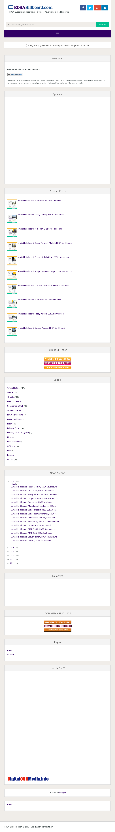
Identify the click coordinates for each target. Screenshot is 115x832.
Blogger (62, 792)
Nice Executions (14, 441)
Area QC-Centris (14, 401)
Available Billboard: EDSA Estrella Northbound (31, 525)
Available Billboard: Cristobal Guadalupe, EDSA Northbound (43, 285)
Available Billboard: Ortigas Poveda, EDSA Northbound (41, 328)
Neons (10, 437)
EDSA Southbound (15, 419)
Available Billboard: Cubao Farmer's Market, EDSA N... (34, 513)
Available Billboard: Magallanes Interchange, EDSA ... (33, 506)
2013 (12, 555)
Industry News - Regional (18, 432)
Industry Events (14, 428)
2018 (12, 481)
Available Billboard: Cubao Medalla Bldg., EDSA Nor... (34, 510)
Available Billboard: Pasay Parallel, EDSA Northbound (41, 313)
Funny (10, 423)
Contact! (10, 654)
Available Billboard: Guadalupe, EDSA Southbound (39, 299)
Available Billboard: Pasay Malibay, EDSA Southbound (41, 214)
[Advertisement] (17, 141)
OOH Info (11, 446)
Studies (10, 459)
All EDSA (11, 397)
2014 (12, 551)
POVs (9, 450)
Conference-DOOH (15, 406)
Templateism (47, 827)
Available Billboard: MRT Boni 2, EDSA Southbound (40, 229)
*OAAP (10, 392)
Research (11, 455)
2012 (12, 559)
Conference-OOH (15, 410)
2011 (12, 563)
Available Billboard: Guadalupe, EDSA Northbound (39, 200)
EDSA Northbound (15, 414)
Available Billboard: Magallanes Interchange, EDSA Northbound (45, 271)
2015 (12, 547)
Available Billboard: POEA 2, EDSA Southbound (31, 540)
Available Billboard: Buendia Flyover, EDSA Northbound (35, 521)
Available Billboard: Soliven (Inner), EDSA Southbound (34, 537)
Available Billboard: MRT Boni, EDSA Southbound (32, 533)
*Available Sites (14, 388)
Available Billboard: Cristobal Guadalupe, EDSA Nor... (33, 517)
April (14, 484)
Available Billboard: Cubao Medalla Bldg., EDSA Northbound (43, 257)
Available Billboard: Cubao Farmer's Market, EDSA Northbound (45, 243)
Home (9, 650)
